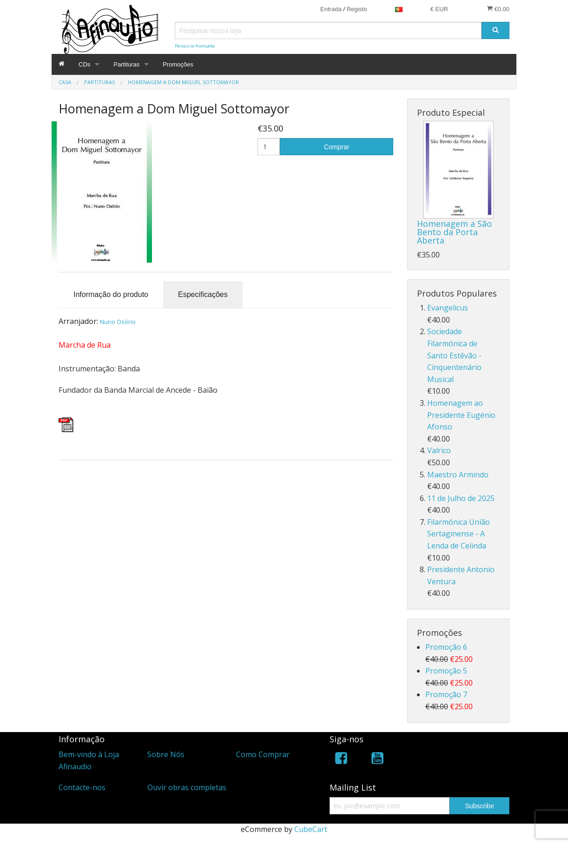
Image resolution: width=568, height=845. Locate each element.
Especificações (203, 294)
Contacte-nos (82, 787)
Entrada (331, 9)
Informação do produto (110, 294)
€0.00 (498, 9)
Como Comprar (263, 754)
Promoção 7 (446, 694)
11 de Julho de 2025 (461, 498)
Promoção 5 (446, 671)
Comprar (336, 147)
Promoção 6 (446, 647)
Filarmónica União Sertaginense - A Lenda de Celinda (458, 534)
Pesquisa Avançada (195, 46)
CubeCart (310, 829)
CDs (84, 64)
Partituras (126, 64)
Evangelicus (447, 308)
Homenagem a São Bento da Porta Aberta (454, 232)
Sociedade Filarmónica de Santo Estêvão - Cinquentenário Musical (454, 355)
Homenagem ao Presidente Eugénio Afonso (461, 415)
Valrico (439, 450)
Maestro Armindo (458, 474)
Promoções (178, 64)
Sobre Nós (166, 754)
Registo (357, 9)
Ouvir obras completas (186, 787)
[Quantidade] (269, 146)
